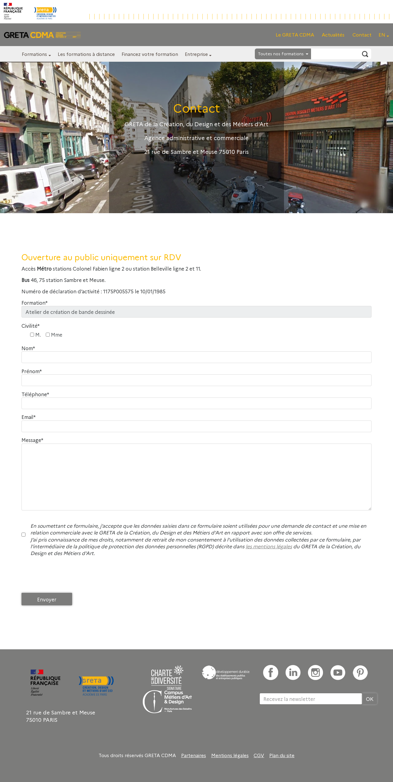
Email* (28, 417)
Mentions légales (230, 755)
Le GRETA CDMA (295, 34)
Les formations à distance (86, 54)
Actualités (333, 34)
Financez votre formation (150, 54)
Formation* (34, 302)
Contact (362, 34)
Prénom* (31, 371)
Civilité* (30, 326)
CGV (259, 755)
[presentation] (68, 576)
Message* (32, 440)
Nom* (28, 348)
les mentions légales (269, 546)
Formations (34, 54)
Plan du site (281, 755)
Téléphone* (35, 394)
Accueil (30, 67)
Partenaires (193, 755)
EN (382, 34)
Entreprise (196, 54)
